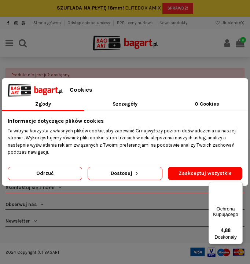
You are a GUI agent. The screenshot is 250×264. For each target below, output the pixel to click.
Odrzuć (45, 173)
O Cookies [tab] (207, 104)
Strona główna (47, 23)
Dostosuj (125, 173)
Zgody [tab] (43, 104)
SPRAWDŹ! (178, 8)
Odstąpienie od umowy (89, 23)
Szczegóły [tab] (125, 104)
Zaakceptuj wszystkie (205, 173)
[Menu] (238, 186)
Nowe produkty (173, 23)
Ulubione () (230, 23)
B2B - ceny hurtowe (135, 23)
